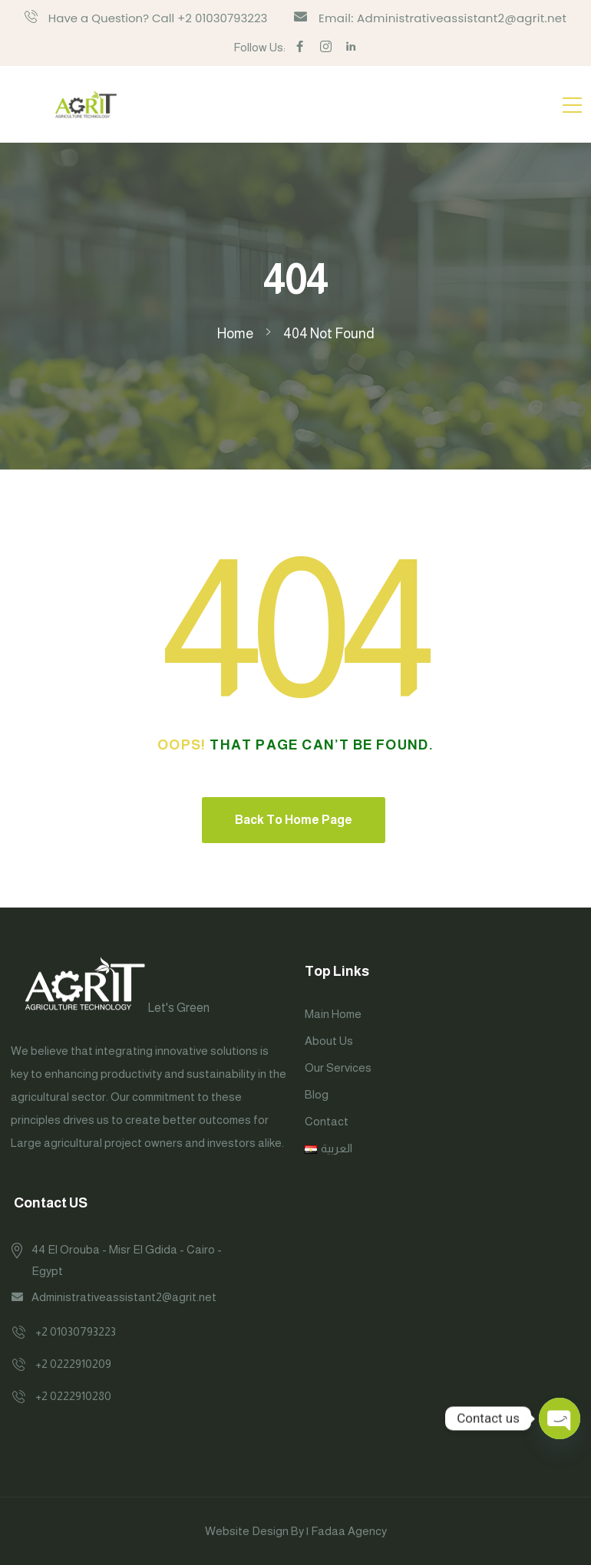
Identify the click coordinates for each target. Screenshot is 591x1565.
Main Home (333, 1013)
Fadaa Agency (349, 1530)
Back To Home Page (293, 819)
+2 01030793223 (75, 1331)
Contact (326, 1121)
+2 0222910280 (73, 1395)
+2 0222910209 (73, 1363)
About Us (329, 1040)
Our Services (338, 1067)
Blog (317, 1094)
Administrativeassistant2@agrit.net (123, 1296)
